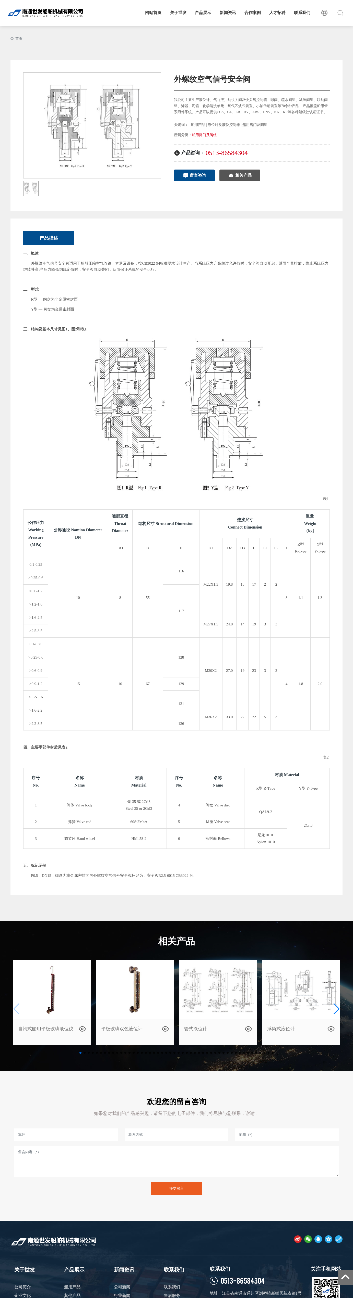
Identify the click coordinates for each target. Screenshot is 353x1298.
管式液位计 (195, 1028)
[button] (80, 1053)
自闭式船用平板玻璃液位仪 (45, 1028)
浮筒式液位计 (281, 1028)
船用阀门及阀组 (204, 135)
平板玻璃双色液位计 (122, 1028)
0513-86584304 (243, 1280)
